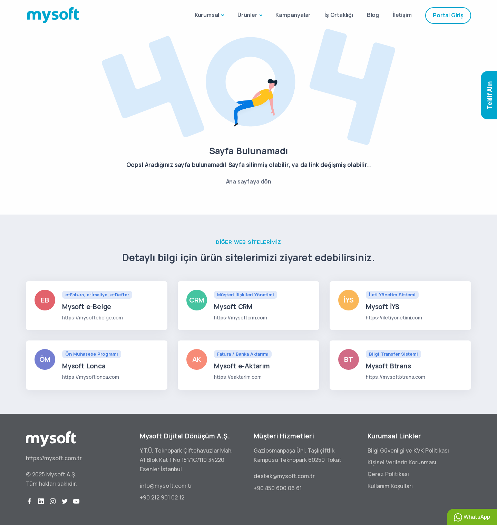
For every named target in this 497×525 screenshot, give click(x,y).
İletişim (402, 15)
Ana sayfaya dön (248, 181)
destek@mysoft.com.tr (284, 476)
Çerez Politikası (388, 474)
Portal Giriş (448, 15)
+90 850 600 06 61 (278, 488)
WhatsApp (472, 517)
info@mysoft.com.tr (166, 485)
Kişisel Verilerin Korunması (402, 462)
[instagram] (52, 501)
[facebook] (29, 501)
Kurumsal (207, 15)
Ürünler (247, 15)
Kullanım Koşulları (390, 486)
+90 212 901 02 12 (162, 497)
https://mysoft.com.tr (54, 458)
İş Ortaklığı (338, 15)
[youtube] (76, 501)
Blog (373, 15)
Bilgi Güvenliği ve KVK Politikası (408, 450)
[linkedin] (41, 501)
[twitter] (64, 501)
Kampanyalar (293, 15)
